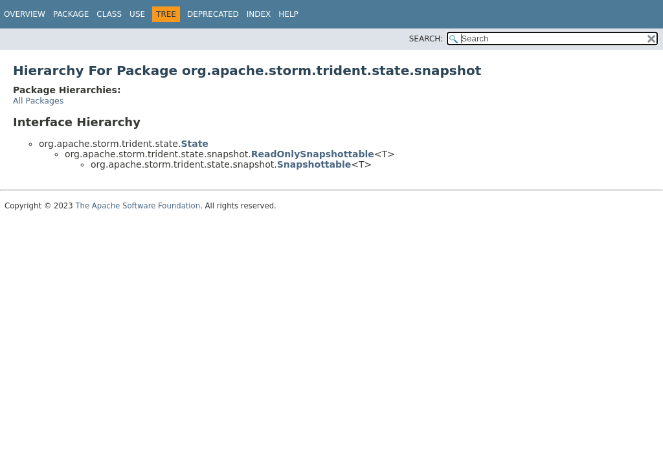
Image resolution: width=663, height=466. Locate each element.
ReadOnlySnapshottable (312, 154)
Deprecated (213, 14)
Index (259, 14)
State (194, 144)
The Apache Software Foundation (137, 205)
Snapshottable (314, 164)
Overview (24, 14)
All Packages (38, 100)
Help (288, 14)
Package (71, 14)
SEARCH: (426, 38)
